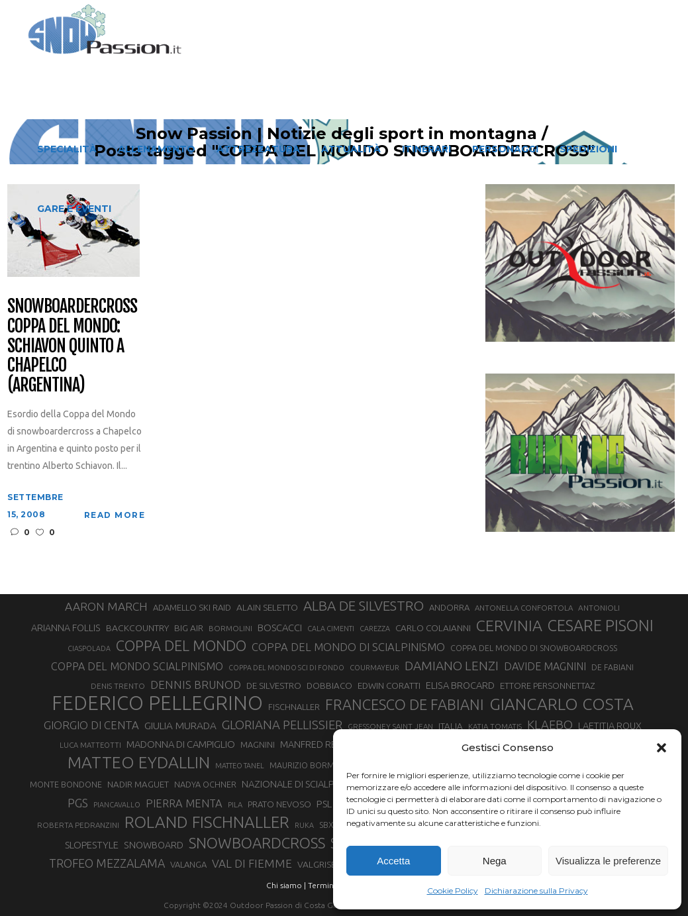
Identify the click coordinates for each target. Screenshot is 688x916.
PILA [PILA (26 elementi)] (235, 805)
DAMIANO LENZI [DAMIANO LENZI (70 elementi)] (452, 665)
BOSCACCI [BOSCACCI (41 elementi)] (280, 627)
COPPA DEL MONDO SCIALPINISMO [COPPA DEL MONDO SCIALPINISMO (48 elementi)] (137, 666)
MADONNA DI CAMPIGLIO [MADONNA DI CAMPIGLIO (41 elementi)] (180, 744)
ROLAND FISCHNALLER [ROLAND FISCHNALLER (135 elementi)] (206, 822)
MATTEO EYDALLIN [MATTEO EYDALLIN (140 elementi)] (139, 762)
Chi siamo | (286, 885)
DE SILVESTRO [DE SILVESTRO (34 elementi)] (273, 686)
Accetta (393, 860)
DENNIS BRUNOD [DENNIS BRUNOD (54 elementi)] (195, 684)
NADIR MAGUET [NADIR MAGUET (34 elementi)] (138, 784)
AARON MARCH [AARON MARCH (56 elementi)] (106, 606)
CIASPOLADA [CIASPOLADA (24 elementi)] (89, 648)
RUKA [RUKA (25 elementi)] (304, 825)
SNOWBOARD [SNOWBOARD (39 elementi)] (153, 845)
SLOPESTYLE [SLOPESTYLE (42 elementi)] (92, 844)
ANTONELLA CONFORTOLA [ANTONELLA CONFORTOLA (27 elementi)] (524, 607)
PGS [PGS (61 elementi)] (78, 802)
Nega (495, 860)
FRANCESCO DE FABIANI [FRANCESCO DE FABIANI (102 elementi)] (404, 704)
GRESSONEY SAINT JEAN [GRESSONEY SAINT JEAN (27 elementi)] (390, 726)
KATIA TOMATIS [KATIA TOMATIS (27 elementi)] (495, 726)
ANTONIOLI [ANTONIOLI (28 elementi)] (599, 607)
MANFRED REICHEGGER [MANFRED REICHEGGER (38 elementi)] (330, 744)
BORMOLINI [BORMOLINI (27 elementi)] (230, 628)
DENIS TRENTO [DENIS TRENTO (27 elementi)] (118, 686)
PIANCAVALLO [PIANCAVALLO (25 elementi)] (116, 805)
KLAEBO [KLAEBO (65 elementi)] (550, 724)
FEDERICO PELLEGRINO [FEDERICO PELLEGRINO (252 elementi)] (157, 703)
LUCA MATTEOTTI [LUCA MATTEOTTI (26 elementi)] (90, 745)
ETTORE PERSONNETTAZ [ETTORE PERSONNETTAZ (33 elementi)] (547, 685)
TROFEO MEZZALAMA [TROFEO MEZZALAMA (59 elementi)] (107, 863)
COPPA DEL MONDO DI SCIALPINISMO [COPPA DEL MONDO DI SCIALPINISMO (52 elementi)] (348, 646)
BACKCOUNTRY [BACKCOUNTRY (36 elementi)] (137, 628)
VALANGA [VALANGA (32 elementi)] (188, 864)
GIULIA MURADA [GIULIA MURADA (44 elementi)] (180, 725)
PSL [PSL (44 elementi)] (324, 803)
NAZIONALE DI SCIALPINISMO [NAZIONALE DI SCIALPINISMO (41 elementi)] (303, 783)
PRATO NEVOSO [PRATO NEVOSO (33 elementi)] (279, 804)
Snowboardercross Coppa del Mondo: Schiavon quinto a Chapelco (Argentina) (71, 346)
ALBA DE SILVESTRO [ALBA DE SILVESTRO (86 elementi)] (363, 605)
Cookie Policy (452, 890)
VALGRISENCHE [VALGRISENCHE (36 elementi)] (327, 864)
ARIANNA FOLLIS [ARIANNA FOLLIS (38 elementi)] (66, 628)
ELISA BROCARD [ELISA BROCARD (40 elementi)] (460, 685)
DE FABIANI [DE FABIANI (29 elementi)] (612, 667)
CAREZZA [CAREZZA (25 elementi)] (375, 629)
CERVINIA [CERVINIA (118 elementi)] (509, 625)
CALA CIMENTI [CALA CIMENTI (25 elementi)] (330, 629)
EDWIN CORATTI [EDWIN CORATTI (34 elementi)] (389, 686)
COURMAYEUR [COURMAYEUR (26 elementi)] (374, 668)
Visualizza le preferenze (608, 860)
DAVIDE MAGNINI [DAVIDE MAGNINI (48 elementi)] (545, 666)
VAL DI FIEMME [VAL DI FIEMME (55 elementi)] (252, 863)
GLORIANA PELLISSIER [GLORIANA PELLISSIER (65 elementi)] (282, 724)
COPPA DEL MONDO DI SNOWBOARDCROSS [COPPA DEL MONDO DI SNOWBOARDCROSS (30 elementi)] (533, 647)
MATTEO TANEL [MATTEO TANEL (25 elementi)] (239, 766)
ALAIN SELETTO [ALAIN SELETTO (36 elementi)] (267, 607)
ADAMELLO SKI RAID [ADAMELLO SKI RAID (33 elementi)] (192, 607)
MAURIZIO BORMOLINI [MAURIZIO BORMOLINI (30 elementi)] (312, 765)
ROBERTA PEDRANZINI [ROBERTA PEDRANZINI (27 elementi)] (78, 825)
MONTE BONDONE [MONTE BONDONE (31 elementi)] (66, 784)
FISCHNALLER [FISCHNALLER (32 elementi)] (294, 706)
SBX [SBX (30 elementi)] (326, 824)
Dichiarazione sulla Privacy (536, 890)
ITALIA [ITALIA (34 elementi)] (450, 726)
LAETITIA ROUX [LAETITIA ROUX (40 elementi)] (610, 725)
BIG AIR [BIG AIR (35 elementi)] (188, 628)
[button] (661, 747)
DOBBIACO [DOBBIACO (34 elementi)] (329, 686)
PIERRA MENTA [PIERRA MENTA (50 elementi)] (184, 803)
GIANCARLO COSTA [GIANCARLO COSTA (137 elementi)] (561, 704)
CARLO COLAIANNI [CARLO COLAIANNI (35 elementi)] (433, 628)
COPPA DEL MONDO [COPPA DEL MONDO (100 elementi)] (181, 646)
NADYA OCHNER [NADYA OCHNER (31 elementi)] (205, 784)
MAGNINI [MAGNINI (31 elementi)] (257, 744)
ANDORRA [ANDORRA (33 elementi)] (449, 607)
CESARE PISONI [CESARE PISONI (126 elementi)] (601, 625)
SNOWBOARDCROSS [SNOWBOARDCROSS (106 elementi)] (257, 843)
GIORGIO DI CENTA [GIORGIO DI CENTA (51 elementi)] (91, 725)
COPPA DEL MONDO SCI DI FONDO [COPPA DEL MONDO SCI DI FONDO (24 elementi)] (286, 668)
